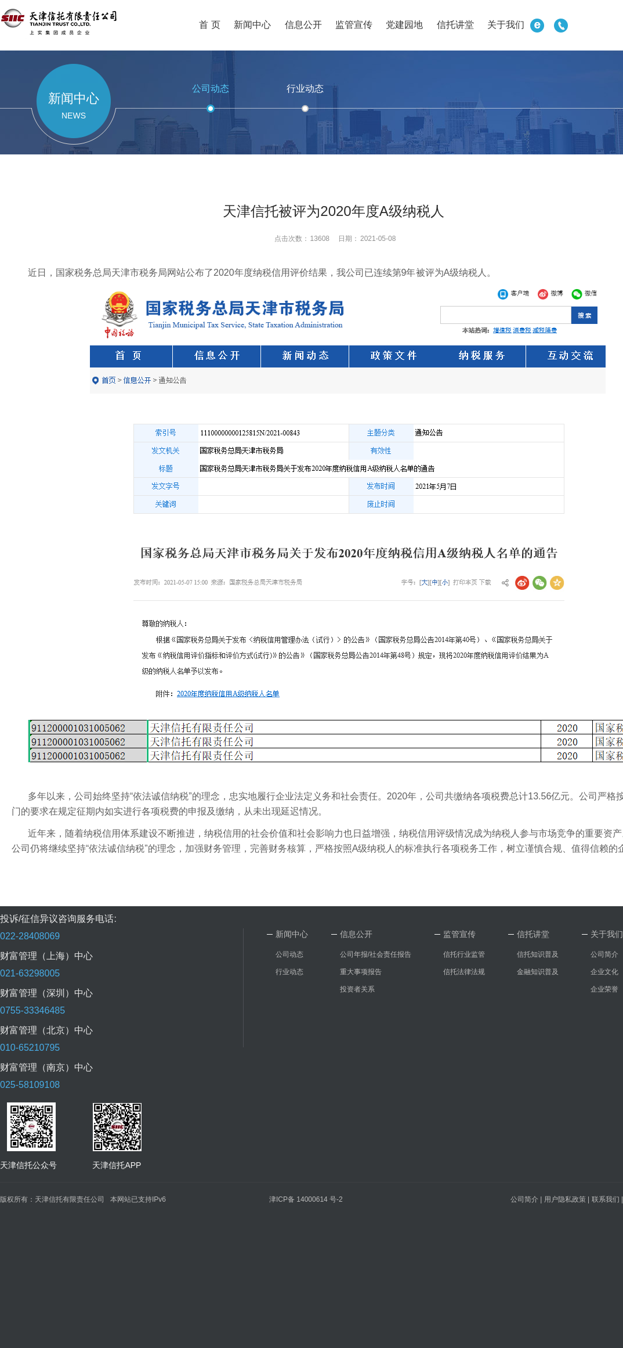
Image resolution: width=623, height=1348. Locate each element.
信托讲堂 (455, 25)
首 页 (209, 25)
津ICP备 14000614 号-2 (306, 1199)
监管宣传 (353, 25)
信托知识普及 (538, 954)
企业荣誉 (604, 989)
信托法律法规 (464, 972)
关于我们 (505, 25)
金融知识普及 (538, 972)
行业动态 (305, 88)
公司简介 (604, 954)
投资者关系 (357, 989)
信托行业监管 (464, 954)
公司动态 (210, 88)
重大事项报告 (361, 972)
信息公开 (303, 25)
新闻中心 (252, 25)
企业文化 (604, 972)
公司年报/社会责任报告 (375, 954)
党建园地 (404, 25)
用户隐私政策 (565, 1199)
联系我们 (606, 1199)
